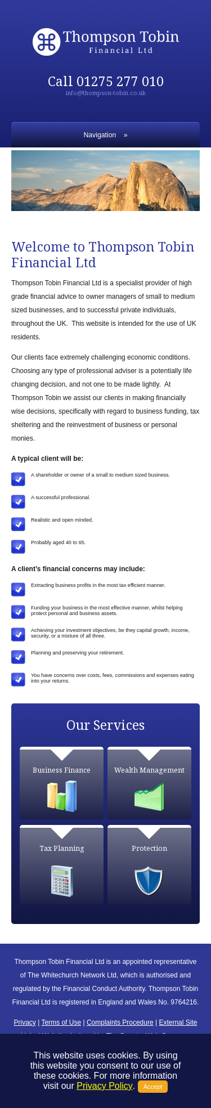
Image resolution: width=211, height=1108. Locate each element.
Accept (153, 1086)
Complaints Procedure (120, 1022)
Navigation (100, 135)
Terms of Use (61, 1022)
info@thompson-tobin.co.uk (106, 93)
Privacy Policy (105, 1086)
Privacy (25, 1022)
